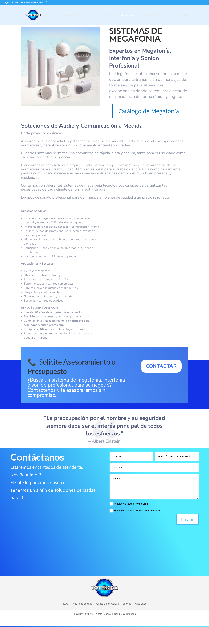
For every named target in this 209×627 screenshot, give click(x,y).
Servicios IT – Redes (104, 15)
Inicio (43, 15)
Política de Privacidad (148, 510)
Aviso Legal (142, 503)
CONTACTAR (161, 366)
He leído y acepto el (129, 503)
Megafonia (127, 15)
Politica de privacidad (107, 603)
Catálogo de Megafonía (148, 111)
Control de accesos (149, 15)
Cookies (127, 603)
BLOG (184, 15)
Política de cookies (82, 603)
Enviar (187, 519)
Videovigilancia (60, 15)
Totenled (171, 15)
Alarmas (79, 15)
